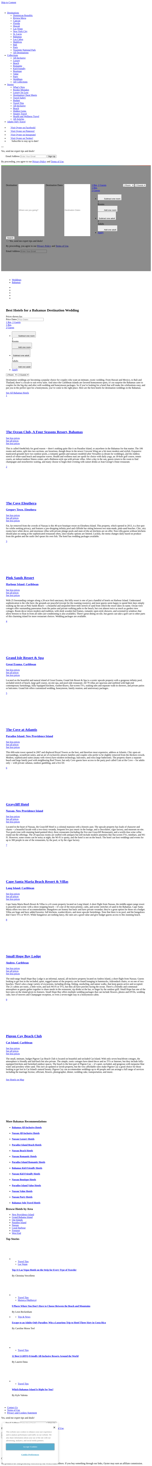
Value (15, 74)
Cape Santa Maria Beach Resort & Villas (37, 881)
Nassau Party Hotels (22, 1197)
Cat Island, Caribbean (19, 1042)
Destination (11, 185)
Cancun (16, 20)
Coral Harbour (19, 1228)
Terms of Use (57, 161)
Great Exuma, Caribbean (21, 664)
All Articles (18, 119)
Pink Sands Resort (20, 578)
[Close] (54, 1427)
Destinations (13, 13)
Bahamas (17, 36)
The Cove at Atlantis (21, 730)
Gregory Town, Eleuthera (21, 509)
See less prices (13, 438)
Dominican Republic (23, 15)
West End (16, 1233)
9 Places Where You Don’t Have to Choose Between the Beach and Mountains (51, 1306)
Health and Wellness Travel (26, 116)
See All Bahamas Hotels (17, 393)
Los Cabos (18, 39)
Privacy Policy (39, 161)
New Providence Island (23, 1214)
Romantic (17, 66)
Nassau (15, 1225)
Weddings (18, 79)
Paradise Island (19, 1222)
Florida (16, 23)
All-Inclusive (19, 58)
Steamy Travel (20, 113)
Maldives (17, 42)
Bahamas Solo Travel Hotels (26, 1202)
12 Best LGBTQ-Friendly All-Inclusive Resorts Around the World (45, 1356)
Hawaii (16, 26)
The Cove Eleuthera (21, 503)
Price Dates (11, 319)
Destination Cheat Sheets (25, 95)
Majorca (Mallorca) (27, 1300)
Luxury (16, 60)
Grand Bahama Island (22, 1217)
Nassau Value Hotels (22, 1191)
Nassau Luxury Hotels (23, 1139)
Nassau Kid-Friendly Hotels (26, 1174)
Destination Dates (54, 185)
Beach (16, 63)
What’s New (19, 87)
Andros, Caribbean (17, 962)
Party (15, 76)
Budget (16, 100)
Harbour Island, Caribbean (22, 584)
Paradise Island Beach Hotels (27, 1145)
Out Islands (17, 1220)
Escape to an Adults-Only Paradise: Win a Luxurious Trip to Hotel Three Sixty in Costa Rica (59, 1322)
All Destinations (20, 52)
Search (10, 238)
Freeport (16, 1230)
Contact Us (12, 1407)
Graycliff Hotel (17, 804)
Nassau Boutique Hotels (24, 1179)
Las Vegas (18, 28)
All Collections (20, 82)
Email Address (13, 156)
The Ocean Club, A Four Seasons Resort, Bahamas (44, 432)
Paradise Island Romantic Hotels (28, 1162)
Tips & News (24, 1317)
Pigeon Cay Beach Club (24, 1036)
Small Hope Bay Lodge (23, 956)
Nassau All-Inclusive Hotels (26, 1133)
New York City (20, 31)
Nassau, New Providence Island (24, 810)
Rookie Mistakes (21, 90)
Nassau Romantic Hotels (24, 1156)
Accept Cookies (30, 1447)
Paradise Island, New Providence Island (29, 736)
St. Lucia (17, 34)
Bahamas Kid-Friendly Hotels (27, 1168)
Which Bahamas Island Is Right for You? (32, 1389)
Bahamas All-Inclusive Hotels (27, 1127)
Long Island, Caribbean (20, 888)
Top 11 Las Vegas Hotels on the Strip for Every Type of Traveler (44, 1270)
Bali (15, 44)
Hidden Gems (19, 111)
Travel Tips (18, 103)
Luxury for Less (20, 92)
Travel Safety (19, 98)
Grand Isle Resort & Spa (25, 658)
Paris (15, 47)
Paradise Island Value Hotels (26, 1185)
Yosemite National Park (24, 50)
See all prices (12, 441)
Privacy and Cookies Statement (22, 1413)
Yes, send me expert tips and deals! (26, 241)
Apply (101, 232)
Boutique (17, 71)
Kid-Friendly (19, 68)
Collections (12, 55)
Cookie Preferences (30, 1454)
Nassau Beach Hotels (22, 1150)
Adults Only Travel (16, 121)
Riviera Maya (19, 18)
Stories (10, 84)
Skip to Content (8, 2)
